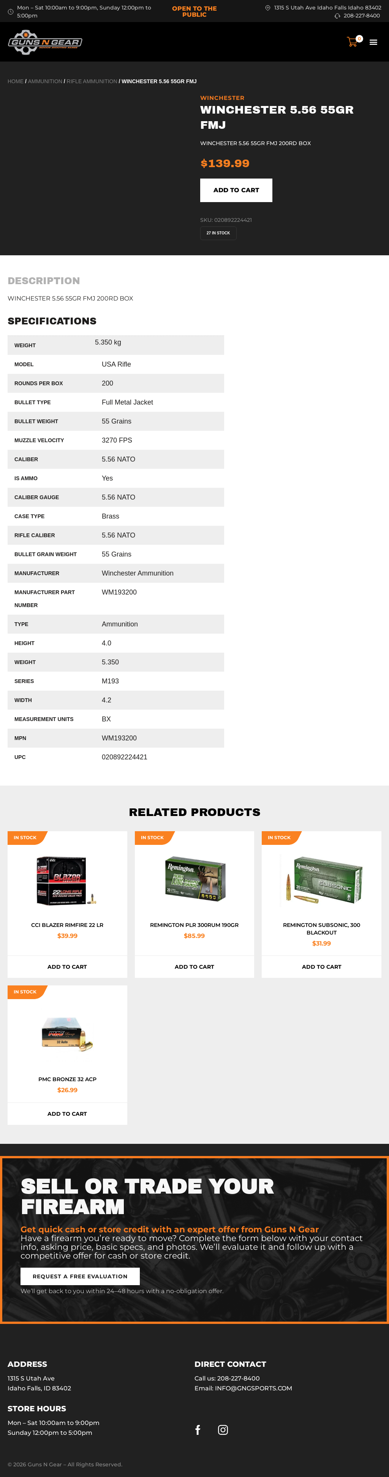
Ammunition (45, 81)
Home (16, 81)
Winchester (222, 97)
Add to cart (236, 190)
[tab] (44, 281)
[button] (373, 41)
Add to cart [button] (67, 966)
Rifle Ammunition (92, 81)
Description (44, 281)
